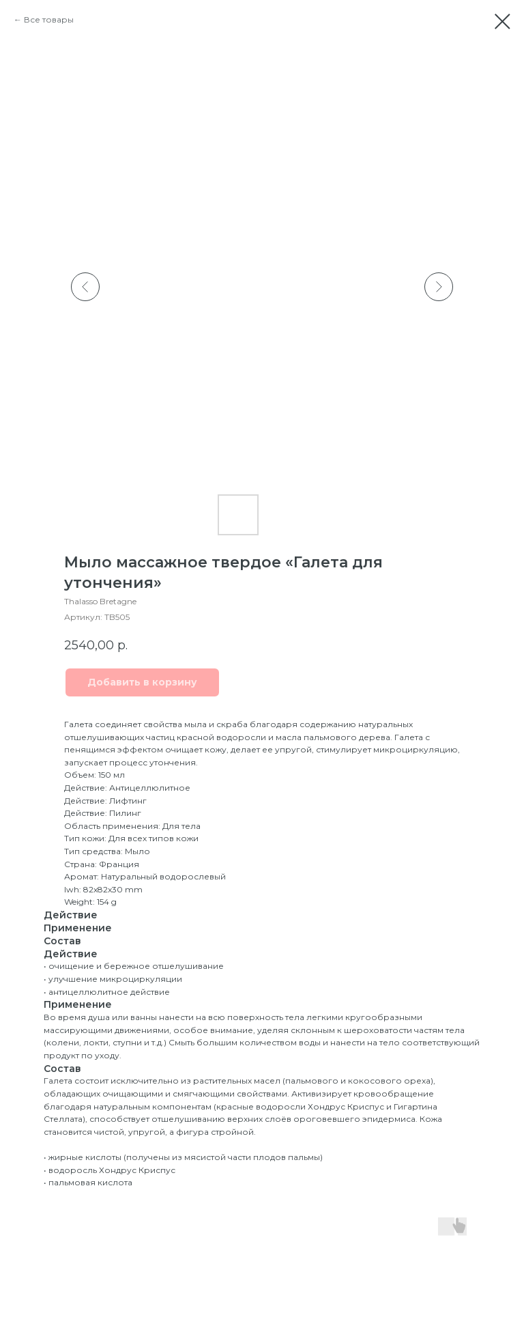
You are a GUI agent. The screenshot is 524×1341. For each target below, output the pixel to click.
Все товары (49, 19)
